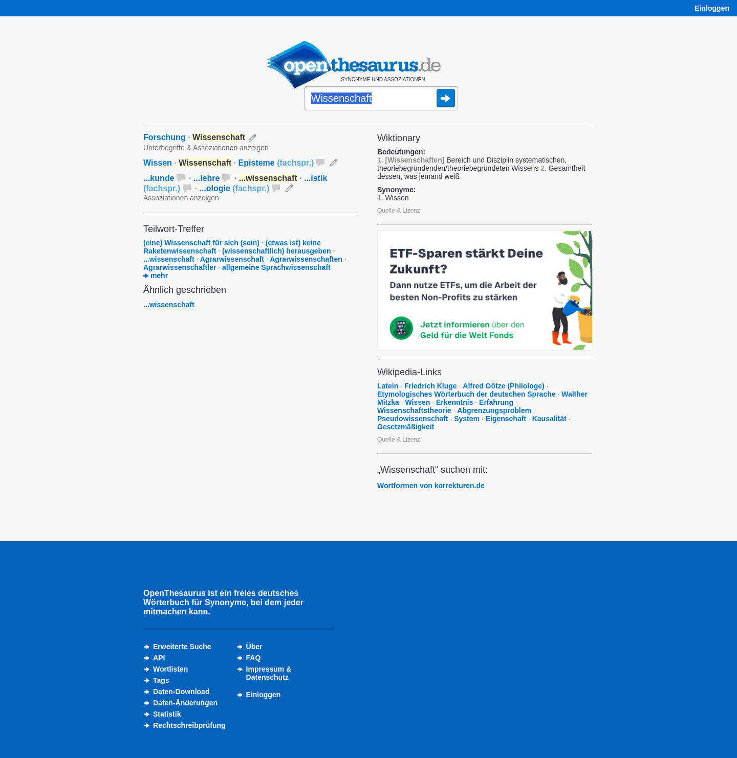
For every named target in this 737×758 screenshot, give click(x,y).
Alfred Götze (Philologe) (503, 386)
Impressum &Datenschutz (269, 673)
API (159, 658)
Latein (387, 386)
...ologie (234, 188)
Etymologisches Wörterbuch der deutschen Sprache (466, 394)
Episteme (276, 162)
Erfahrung (496, 402)
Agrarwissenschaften (306, 259)
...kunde (158, 178)
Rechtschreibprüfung (189, 725)
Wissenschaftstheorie (414, 410)
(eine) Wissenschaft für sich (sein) (201, 243)
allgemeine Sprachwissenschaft (276, 267)
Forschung (164, 137)
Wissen (157, 162)
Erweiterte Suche (182, 646)
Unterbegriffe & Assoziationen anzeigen (206, 148)
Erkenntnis (454, 402)
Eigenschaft (506, 419)
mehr (155, 275)
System (467, 419)
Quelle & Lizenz (398, 210)
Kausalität (549, 419)
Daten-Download (181, 691)
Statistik (167, 714)
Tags (161, 680)
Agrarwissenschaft (232, 259)
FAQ (253, 658)
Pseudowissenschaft (412, 419)
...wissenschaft (168, 259)
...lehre (206, 178)
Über (254, 646)
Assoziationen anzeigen (181, 198)
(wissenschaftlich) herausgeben (276, 251)
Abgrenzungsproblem (494, 410)
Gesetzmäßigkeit (405, 427)
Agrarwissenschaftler (179, 267)
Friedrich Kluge (430, 386)
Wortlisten (170, 669)
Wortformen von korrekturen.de (431, 485)
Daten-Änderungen (185, 703)
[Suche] (381, 99)
